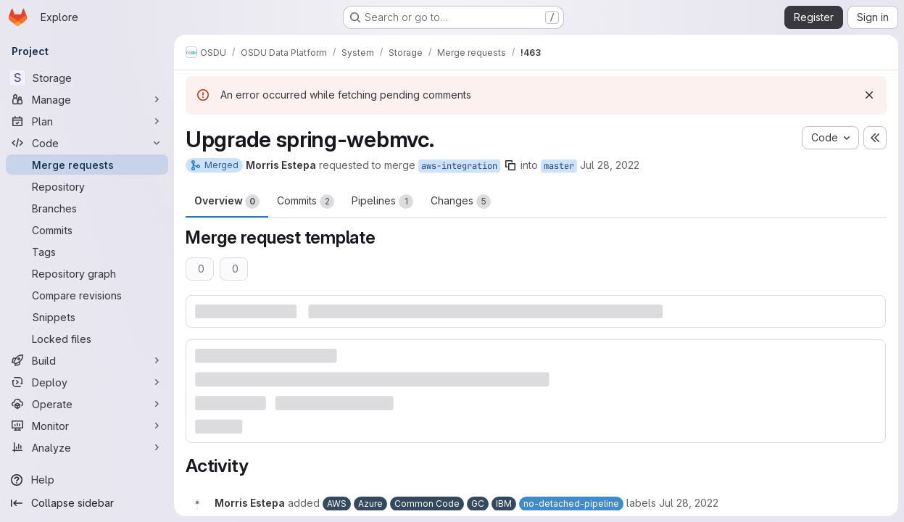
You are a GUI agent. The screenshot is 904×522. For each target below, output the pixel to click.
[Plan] (87, 121)
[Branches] (87, 208)
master (559, 166)
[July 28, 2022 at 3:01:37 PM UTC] (688, 503)
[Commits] (87, 230)
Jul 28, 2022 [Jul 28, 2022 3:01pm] (609, 165)
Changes (461, 201)
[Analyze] (87, 447)
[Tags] (87, 251)
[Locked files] (87, 338)
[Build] (87, 360)
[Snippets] (87, 317)
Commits (305, 201)
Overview (227, 201)
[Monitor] (87, 425)
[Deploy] (87, 382)
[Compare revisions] (87, 295)
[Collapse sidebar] (87, 503)
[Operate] (87, 404)
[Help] (87, 480)
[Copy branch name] (510, 165)
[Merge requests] (87, 164)
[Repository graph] (87, 273)
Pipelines (382, 201)
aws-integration (459, 166)
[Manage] (87, 99)
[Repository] (87, 186)
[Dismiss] (869, 95)
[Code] (87, 143)
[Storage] (87, 77)
